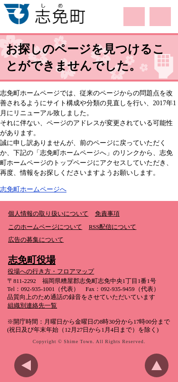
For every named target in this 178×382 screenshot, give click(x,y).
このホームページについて (45, 227)
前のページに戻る (28, 365)
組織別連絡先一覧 (32, 305)
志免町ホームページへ (33, 189)
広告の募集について (36, 239)
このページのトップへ (159, 365)
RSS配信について (112, 227)
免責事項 (107, 213)
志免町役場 (32, 260)
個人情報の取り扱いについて (48, 213)
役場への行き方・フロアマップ (51, 271)
